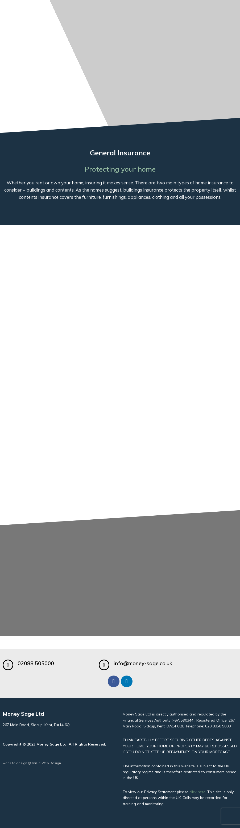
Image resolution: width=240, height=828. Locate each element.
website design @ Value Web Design (32, 763)
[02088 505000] (8, 665)
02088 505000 (36, 663)
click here (197, 791)
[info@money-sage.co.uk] (104, 665)
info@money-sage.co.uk (143, 663)
